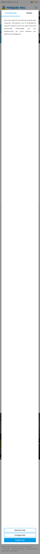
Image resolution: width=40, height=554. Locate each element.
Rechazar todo (20, 530)
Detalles (29, 13)
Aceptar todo (20, 540)
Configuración (20, 535)
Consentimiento (11, 13)
